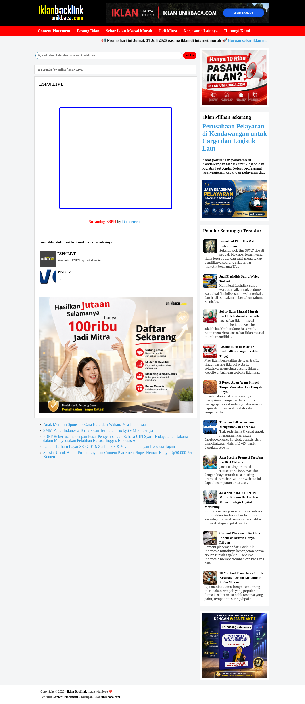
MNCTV (64, 272)
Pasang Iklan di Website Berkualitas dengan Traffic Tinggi (238, 351)
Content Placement (65, 697)
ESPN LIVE (66, 254)
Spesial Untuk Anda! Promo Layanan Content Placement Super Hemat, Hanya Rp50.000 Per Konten (117, 454)
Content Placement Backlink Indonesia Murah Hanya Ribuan (239, 537)
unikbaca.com (110, 697)
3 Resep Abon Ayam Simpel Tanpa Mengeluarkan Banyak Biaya (240, 387)
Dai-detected (132, 221)
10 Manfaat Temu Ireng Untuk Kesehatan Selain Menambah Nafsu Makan (241, 577)
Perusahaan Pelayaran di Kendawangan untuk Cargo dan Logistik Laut (234, 137)
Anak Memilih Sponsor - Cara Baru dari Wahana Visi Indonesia (94, 424)
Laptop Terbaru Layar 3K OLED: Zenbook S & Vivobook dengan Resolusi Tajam (109, 446)
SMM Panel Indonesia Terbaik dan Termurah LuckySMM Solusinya (98, 430)
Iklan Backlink (77, 691)
